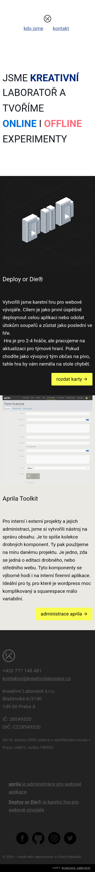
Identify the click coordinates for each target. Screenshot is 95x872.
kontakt (61, 28)
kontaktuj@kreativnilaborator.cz (37, 678)
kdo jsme (33, 28)
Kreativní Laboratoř (76, 868)
